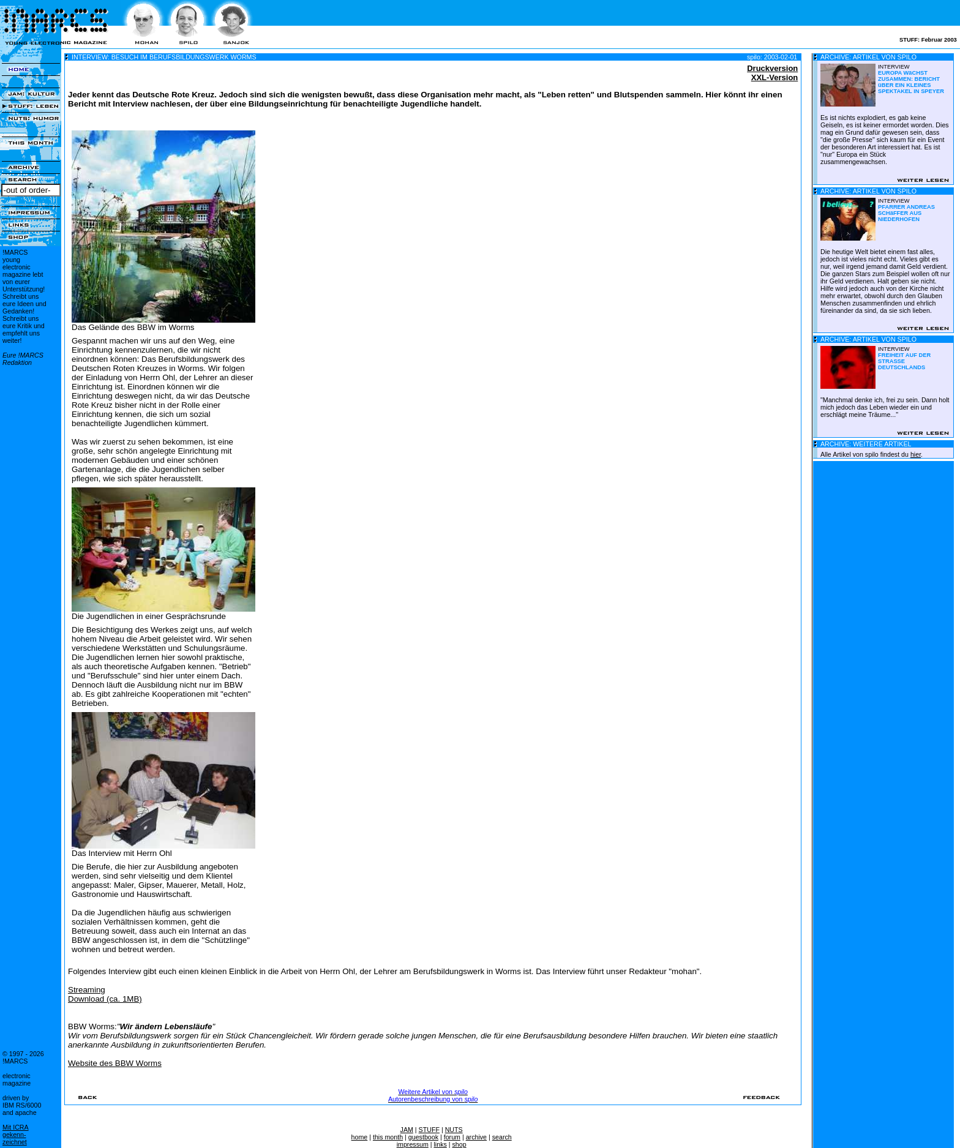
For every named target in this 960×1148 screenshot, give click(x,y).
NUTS (454, 1129)
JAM (406, 1129)
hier (915, 454)
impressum (413, 1144)
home (359, 1137)
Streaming (86, 989)
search (502, 1137)
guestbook (423, 1137)
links (439, 1144)
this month (388, 1137)
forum (452, 1137)
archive (476, 1137)
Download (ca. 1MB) (105, 999)
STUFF (429, 1129)
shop (459, 1144)
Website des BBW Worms (115, 1063)
